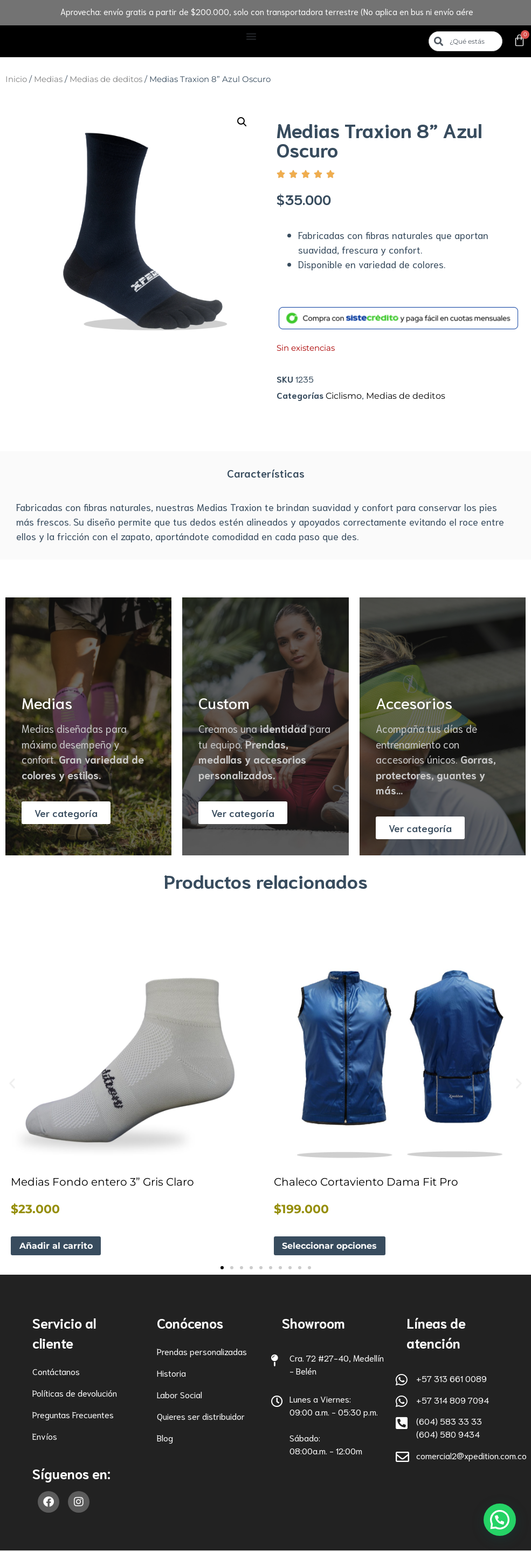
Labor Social (179, 1394)
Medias (48, 79)
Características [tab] (266, 473)
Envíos (44, 1436)
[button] (242, 122)
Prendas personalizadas (202, 1351)
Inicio (16, 79)
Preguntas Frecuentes (73, 1414)
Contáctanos (56, 1371)
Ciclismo (344, 396)
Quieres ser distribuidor (201, 1416)
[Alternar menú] (251, 36)
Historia (171, 1373)
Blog (165, 1438)
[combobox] (466, 41)
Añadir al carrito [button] (56, 1246)
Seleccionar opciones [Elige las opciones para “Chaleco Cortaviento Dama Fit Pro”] (329, 1246)
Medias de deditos (106, 79)
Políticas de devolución (74, 1393)
